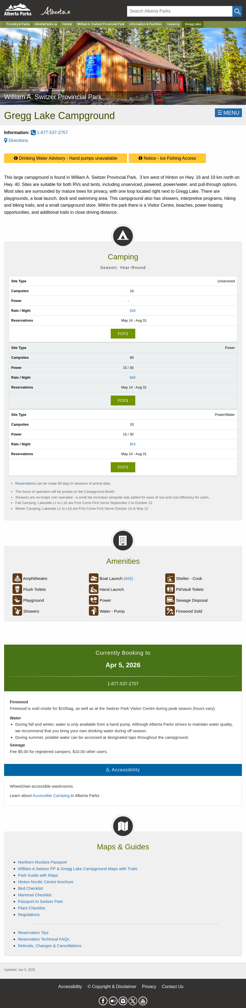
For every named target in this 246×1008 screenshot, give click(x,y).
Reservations (25, 483)
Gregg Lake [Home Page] (193, 24)
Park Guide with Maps (38, 875)
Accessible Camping (51, 795)
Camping (173, 24)
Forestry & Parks (18, 24)
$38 (133, 311)
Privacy (149, 986)
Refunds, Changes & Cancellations (50, 945)
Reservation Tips (33, 932)
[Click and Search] (237, 11)
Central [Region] (67, 24)
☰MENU (228, 113)
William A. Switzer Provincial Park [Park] (100, 24)
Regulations (29, 914)
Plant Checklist (31, 908)
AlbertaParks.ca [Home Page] (46, 24)
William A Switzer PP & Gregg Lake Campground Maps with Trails (77, 868)
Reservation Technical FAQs (43, 939)
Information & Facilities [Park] (146, 24)
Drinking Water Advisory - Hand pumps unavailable (65, 157)
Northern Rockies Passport (42, 862)
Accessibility (70, 986)
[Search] (179, 11)
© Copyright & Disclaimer (112, 986)
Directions (16, 140)
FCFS (123, 333)
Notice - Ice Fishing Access (167, 157)
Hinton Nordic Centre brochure (45, 881)
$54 (133, 444)
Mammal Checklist (35, 895)
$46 (133, 377)
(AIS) (128, 578)
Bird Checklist (30, 888)
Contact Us (172, 986)
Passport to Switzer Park (40, 901)
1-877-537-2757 (49, 132)
